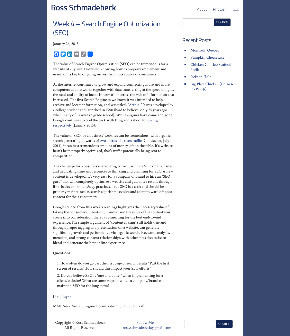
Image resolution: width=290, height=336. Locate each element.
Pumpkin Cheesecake (207, 57)
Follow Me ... (146, 322)
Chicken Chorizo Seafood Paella (210, 67)
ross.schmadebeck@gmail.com (147, 327)
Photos (219, 9)
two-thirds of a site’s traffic (121, 140)
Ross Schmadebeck (83, 7)
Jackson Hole (200, 77)
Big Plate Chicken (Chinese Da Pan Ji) (212, 86)
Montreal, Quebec (204, 50)
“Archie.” (135, 105)
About (202, 9)
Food (235, 9)
